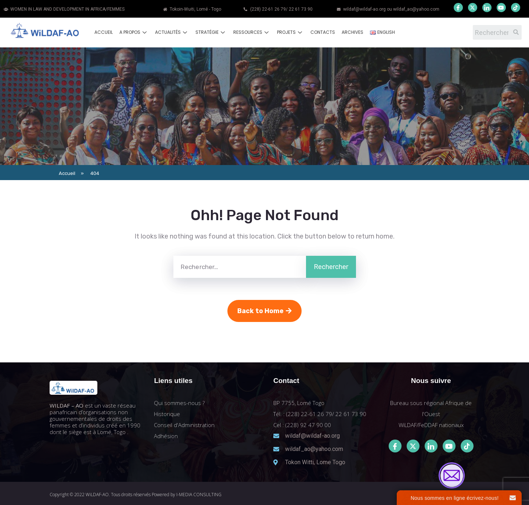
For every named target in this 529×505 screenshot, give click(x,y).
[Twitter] (472, 7)
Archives (352, 32)
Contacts (322, 32)
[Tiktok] (467, 446)
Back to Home (264, 311)
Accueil (103, 32)
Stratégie (211, 32)
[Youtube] (501, 7)
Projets (290, 32)
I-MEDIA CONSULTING (199, 494)
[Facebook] (458, 7)
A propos (133, 32)
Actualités (172, 32)
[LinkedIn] (487, 7)
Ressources (251, 32)
